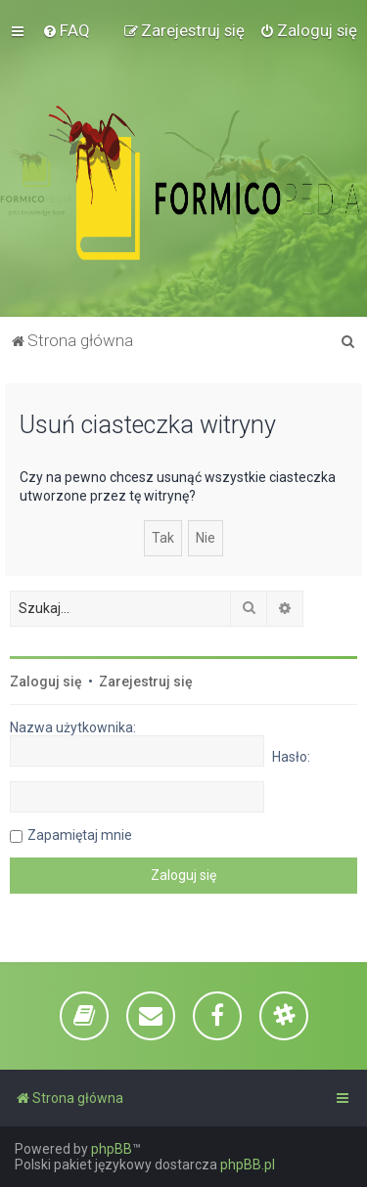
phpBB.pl (247, 1164)
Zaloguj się (46, 681)
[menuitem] (66, 30)
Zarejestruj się (146, 681)
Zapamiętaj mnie (79, 835)
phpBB (111, 1149)
